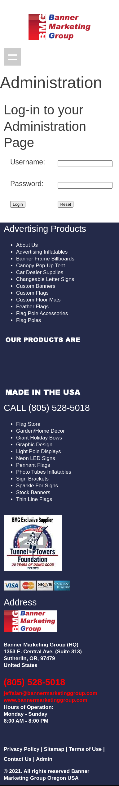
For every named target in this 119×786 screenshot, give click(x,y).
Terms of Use (85, 749)
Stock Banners (33, 492)
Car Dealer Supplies (39, 272)
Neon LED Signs (35, 458)
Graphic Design (34, 445)
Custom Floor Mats (38, 300)
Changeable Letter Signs (45, 279)
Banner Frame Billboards (45, 259)
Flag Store (28, 424)
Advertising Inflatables (42, 252)
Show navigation (12, 57)
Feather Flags (32, 307)
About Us (27, 245)
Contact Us (18, 759)
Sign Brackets (32, 479)
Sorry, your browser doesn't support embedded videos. (43, 366)
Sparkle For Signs (37, 486)
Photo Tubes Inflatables (43, 472)
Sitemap (54, 749)
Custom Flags (32, 293)
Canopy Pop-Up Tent (40, 266)
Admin (44, 759)
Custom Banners (35, 286)
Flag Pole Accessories (42, 313)
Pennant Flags (33, 465)
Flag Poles (28, 320)
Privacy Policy (21, 749)
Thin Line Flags (34, 499)
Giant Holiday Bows (39, 438)
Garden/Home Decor (40, 431)
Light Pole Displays (38, 451)
